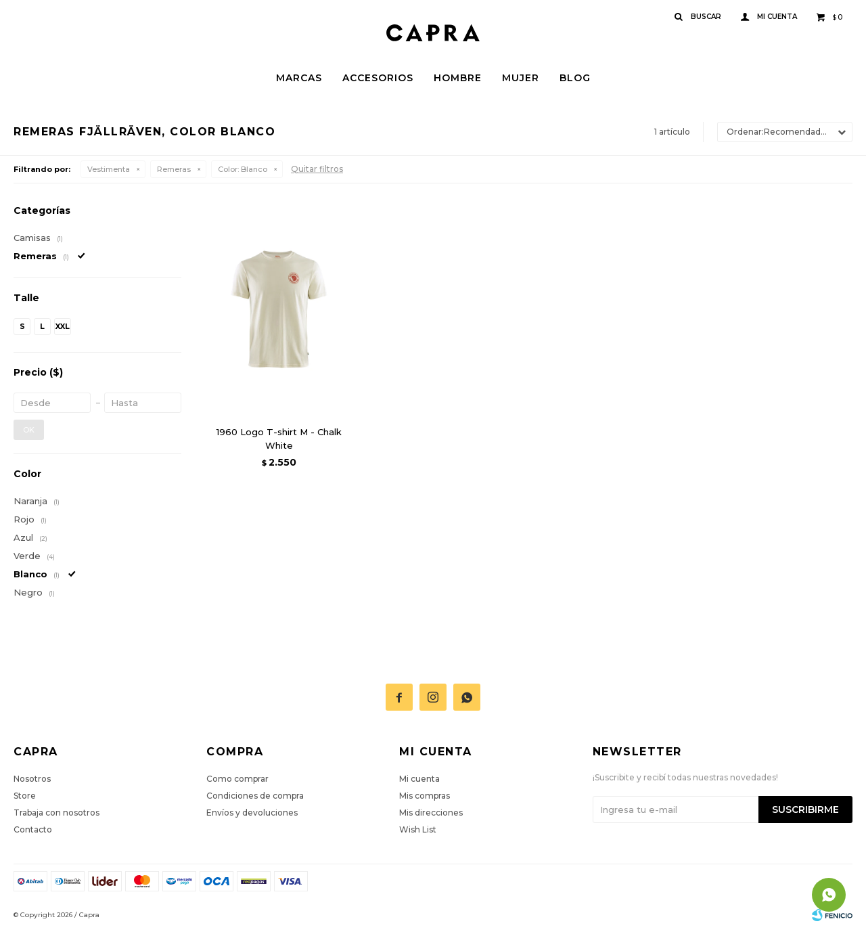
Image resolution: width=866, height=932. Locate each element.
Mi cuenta (419, 779)
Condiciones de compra (255, 796)
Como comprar (237, 779)
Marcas (299, 78)
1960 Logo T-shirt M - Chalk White (279, 438)
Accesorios (377, 78)
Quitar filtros (317, 169)
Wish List (417, 829)
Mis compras (424, 796)
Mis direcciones (431, 812)
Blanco (242, 169)
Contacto (33, 829)
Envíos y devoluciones (252, 812)
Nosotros (32, 779)
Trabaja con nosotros (56, 812)
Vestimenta (108, 169)
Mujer (520, 78)
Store (25, 796)
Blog (575, 78)
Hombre (458, 78)
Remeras (174, 169)
